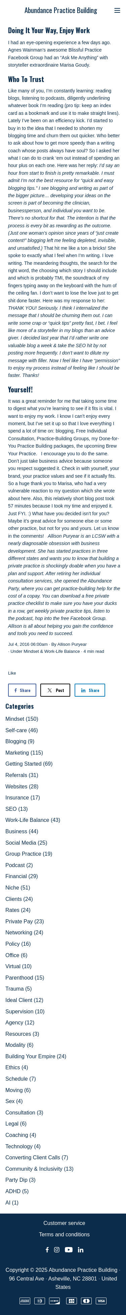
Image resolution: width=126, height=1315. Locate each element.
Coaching (20, 1135)
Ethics (16, 1067)
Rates (18, 910)
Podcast (19, 865)
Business (21, 831)
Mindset (31, 651)
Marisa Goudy (74, 65)
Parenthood (24, 978)
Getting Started (29, 764)
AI (11, 1203)
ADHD (17, 1191)
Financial (21, 876)
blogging (65, 431)
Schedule (20, 1079)
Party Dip (20, 1180)
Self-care (21, 730)
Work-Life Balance (62, 651)
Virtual (18, 966)
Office (16, 955)
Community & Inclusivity (39, 1169)
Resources (22, 1034)
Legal (16, 1124)
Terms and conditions (64, 1234)
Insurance (22, 797)
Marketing (24, 753)
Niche (17, 888)
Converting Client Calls (36, 1157)
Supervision (25, 1011)
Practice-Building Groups (63, 438)
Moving (18, 1090)
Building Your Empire (35, 1056)
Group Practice (28, 854)
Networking (24, 932)
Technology (23, 1146)
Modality (19, 1045)
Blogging (19, 741)
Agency (19, 1022)
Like (12, 673)
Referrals (21, 775)
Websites (21, 786)
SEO (16, 809)
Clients (19, 899)
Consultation (24, 1112)
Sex (14, 1101)
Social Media (26, 843)
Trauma (18, 989)
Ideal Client (24, 1000)
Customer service (64, 1223)
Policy (18, 944)
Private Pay (24, 921)
